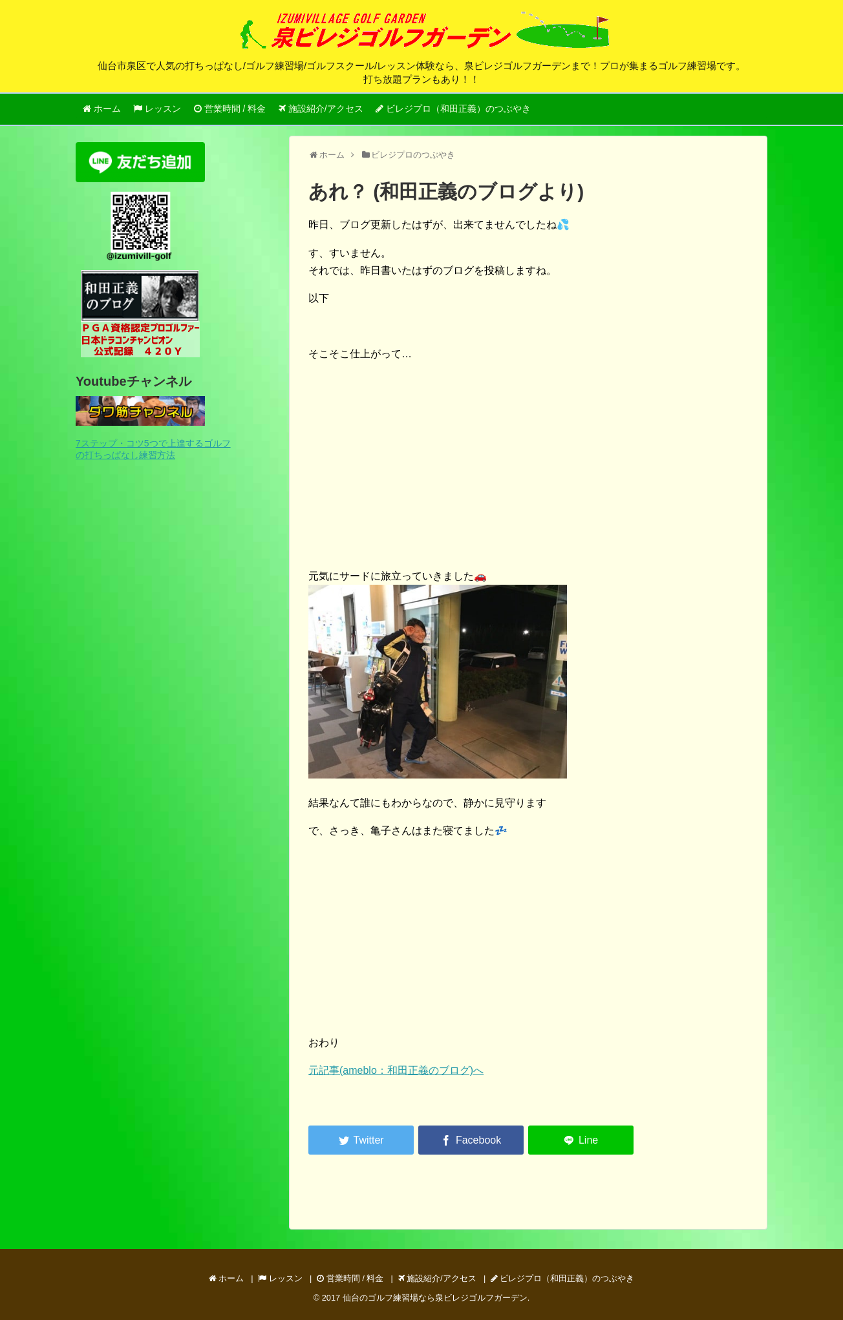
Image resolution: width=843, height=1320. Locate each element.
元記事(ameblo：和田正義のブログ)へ (396, 1070)
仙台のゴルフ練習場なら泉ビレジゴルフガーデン (435, 1298)
